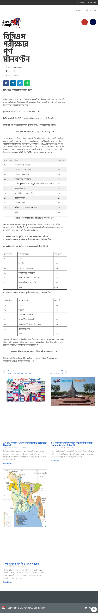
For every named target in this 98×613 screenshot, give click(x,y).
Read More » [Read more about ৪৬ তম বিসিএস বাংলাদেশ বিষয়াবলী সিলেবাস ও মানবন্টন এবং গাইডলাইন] (55, 461)
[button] (6, 83)
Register (92, 2)
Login (81, 2)
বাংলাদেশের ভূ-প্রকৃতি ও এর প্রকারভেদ (21, 563)
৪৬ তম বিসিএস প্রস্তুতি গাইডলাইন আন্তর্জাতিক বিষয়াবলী (24, 444)
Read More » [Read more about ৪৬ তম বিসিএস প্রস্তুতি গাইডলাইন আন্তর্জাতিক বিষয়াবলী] (7, 463)
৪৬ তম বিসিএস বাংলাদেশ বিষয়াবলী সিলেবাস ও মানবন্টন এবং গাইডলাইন (72, 444)
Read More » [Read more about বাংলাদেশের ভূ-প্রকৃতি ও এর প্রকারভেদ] (7, 582)
